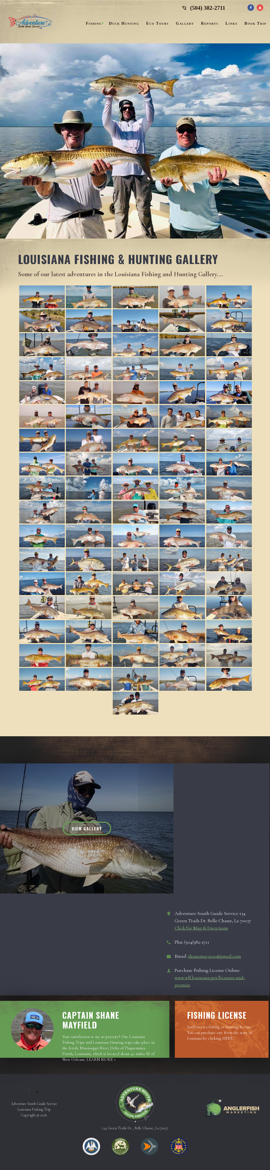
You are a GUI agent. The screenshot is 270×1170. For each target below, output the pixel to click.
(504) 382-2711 (203, 7)
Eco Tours (157, 23)
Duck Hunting (124, 23)
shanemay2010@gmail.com (214, 956)
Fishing (94, 23)
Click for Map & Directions (201, 928)
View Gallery (87, 828)
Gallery (185, 23)
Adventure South (30, 23)
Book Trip (255, 23)
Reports (209, 23)
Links (231, 23)
